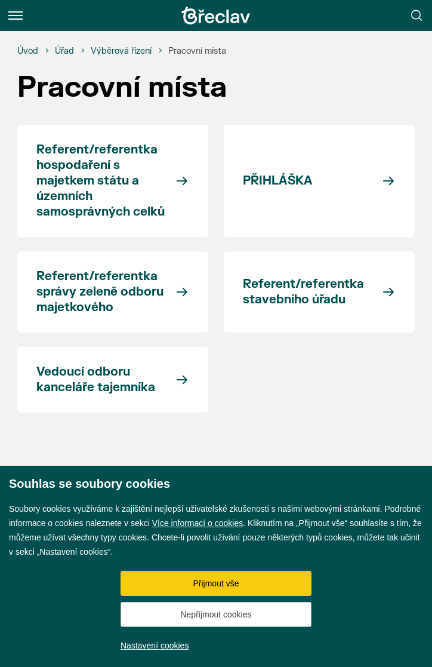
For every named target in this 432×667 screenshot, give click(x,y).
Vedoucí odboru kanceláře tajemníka (95, 379)
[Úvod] (27, 51)
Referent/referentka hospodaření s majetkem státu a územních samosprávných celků (100, 180)
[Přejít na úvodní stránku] (216, 15)
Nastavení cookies (155, 645)
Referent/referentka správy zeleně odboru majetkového (99, 292)
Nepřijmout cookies (215, 614)
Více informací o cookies (197, 523)
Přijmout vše (216, 583)
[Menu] (15, 15)
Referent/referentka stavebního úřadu (303, 291)
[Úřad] (64, 51)
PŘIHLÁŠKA (278, 180)
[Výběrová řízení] (121, 51)
